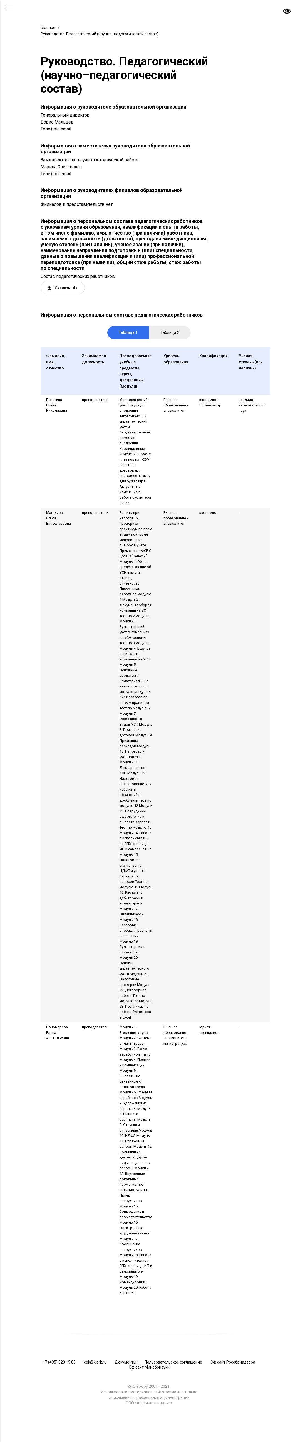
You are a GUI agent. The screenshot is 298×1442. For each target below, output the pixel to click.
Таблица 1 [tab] (128, 332)
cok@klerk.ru (95, 1362)
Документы (125, 1362)
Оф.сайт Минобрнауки (149, 1367)
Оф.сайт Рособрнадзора (232, 1362)
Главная (48, 27)
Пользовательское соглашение (173, 1362)
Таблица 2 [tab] (169, 332)
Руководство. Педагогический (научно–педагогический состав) (99, 34)
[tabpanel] (149, 818)
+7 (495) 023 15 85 (59, 1362)
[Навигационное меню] (9, 8)
